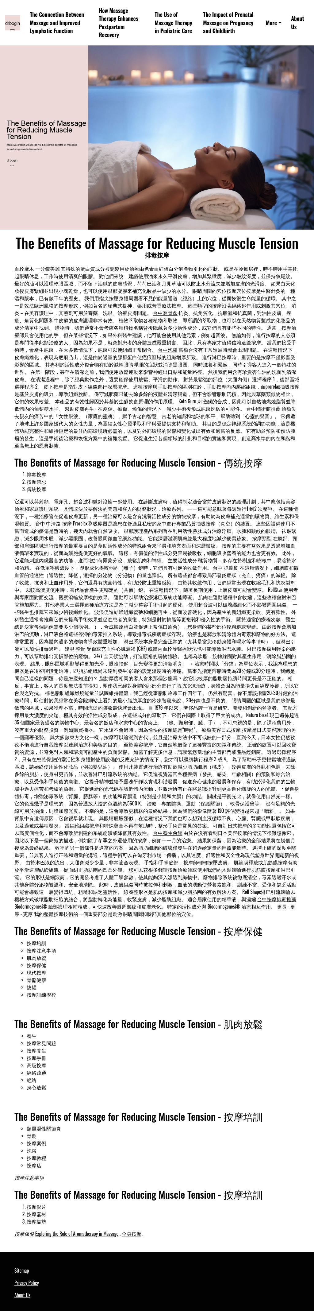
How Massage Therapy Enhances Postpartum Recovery (118, 22)
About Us (297, 22)
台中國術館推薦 (263, 408)
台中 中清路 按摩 (53, 523)
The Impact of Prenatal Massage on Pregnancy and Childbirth (228, 22)
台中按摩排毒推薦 (276, 899)
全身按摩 (131, 1233)
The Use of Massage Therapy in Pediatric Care (173, 22)
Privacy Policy (26, 1282)
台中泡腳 (168, 349)
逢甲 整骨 (75, 648)
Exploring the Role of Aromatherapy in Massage (77, 1233)
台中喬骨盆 (165, 312)
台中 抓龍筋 (226, 567)
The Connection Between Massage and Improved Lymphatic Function (57, 22)
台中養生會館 (167, 832)
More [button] (271, 23)
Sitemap (21, 1270)
